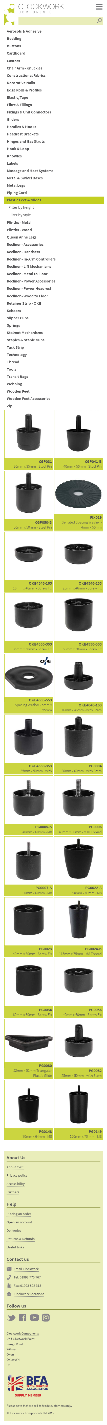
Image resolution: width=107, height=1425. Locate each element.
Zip (9, 406)
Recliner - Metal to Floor (27, 273)
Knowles (14, 156)
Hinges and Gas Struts (26, 141)
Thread (13, 362)
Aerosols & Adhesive (24, 31)
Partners (13, 1192)
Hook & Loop (18, 148)
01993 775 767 (30, 1277)
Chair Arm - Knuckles (24, 68)
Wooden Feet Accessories (28, 398)
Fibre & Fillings (19, 104)
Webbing (14, 384)
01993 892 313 (30, 1285)
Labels (12, 163)
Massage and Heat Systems (30, 170)
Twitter (11, 1317)
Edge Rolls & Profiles (24, 90)
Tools (11, 369)
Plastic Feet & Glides (24, 200)
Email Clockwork (26, 1268)
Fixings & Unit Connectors (29, 112)
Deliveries (14, 1230)
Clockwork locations (29, 1293)
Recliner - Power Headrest (29, 288)
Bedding (14, 38)
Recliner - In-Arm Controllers (31, 259)
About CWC (15, 1167)
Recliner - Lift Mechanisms (29, 266)
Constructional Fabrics (26, 75)
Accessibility (16, 1183)
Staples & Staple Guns (26, 340)
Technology (17, 354)
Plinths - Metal (19, 222)
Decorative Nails (21, 82)
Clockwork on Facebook (23, 1317)
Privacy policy (17, 1175)
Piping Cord (17, 192)
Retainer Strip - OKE (24, 303)
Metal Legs (16, 185)
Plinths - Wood (19, 229)
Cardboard (16, 53)
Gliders (13, 119)
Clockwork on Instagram (46, 1317)
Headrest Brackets (23, 134)
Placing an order (19, 1213)
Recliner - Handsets (23, 251)
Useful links (15, 1247)
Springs (13, 325)
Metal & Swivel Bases (25, 178)
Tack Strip (15, 347)
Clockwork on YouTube (34, 1317)
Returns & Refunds (21, 1238)
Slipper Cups (18, 318)
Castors (13, 60)
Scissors (14, 310)
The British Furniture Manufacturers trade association (28, 1385)
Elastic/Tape (17, 97)
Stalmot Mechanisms (25, 332)
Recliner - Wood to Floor (27, 296)
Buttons (14, 46)
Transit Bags (17, 376)
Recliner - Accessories (25, 244)
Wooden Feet (18, 391)
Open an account (19, 1222)
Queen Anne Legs (21, 237)
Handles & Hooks (21, 126)
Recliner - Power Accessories (31, 281)
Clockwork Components (23, 1333)
